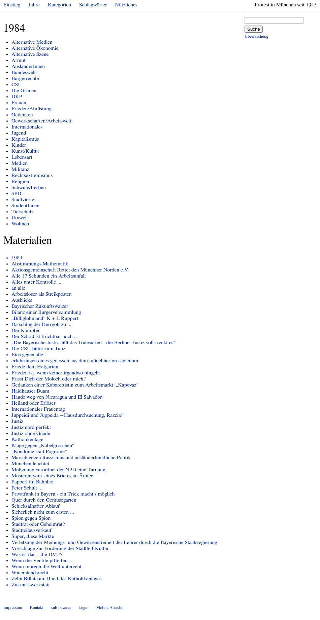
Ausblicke (21, 300)
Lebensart (21, 157)
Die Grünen (23, 90)
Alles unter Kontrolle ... (36, 282)
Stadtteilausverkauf (31, 530)
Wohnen (20, 223)
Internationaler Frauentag (38, 409)
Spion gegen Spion (31, 518)
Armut (18, 60)
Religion (20, 181)
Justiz (17, 421)
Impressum (12, 608)
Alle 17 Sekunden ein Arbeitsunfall (48, 276)
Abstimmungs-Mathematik (39, 263)
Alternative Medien (32, 42)
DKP (16, 96)
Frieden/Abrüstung (31, 108)
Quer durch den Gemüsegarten (43, 500)
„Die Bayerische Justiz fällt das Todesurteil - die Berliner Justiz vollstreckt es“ (93, 342)
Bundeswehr (24, 72)
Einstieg (12, 4)
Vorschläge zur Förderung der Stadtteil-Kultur (60, 548)
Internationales (26, 127)
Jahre (34, 4)
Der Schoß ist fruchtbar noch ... (44, 336)
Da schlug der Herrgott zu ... (41, 324)
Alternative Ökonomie (35, 48)
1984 (16, 257)
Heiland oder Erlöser (33, 403)
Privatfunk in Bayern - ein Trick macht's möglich (63, 494)
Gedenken (22, 114)
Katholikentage (27, 439)
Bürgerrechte (25, 78)
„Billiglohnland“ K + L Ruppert (44, 318)
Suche (253, 29)
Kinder (18, 145)
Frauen (18, 102)
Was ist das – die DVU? (36, 554)
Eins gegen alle (27, 354)
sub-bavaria (60, 608)
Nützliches (126, 4)
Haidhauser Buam (30, 391)
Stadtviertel (23, 199)
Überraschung (256, 36)
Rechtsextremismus (32, 175)
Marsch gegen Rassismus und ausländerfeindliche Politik (71, 457)
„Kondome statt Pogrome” (39, 451)
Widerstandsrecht (29, 572)
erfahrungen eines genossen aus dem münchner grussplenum (74, 360)
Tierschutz (22, 211)
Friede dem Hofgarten (34, 366)
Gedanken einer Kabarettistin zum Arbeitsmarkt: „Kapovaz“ (74, 385)
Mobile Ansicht (109, 608)
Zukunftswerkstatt (30, 584)
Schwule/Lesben (28, 187)
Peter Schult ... (26, 487)
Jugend (18, 133)
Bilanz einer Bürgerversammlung (46, 312)
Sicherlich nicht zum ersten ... (42, 512)
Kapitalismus (25, 139)
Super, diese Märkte (32, 536)
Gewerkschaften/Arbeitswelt (41, 120)
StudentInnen (25, 205)
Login (83, 608)
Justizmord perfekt (31, 427)
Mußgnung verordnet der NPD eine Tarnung (58, 469)
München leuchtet (30, 463)
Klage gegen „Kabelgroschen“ (42, 445)
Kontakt (36, 608)
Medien (19, 163)
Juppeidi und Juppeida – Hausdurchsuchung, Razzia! (67, 415)
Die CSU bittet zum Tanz (38, 348)
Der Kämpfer (25, 330)
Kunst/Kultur (25, 151)
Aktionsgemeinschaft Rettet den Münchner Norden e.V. (70, 269)
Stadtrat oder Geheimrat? (38, 524)
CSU (16, 84)
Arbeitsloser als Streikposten (41, 294)
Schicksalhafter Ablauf (35, 506)
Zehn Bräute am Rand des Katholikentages (56, 578)
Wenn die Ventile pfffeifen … (42, 560)
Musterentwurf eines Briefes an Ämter (52, 475)
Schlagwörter (93, 4)
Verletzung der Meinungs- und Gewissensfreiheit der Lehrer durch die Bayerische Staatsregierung (114, 542)
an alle (18, 288)
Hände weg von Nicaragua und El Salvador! (57, 397)
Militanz (20, 169)
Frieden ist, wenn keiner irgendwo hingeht (55, 372)
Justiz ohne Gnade (30, 433)
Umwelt (19, 217)
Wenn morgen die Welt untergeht (46, 566)
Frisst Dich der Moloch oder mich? (48, 378)
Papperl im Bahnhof (32, 481)
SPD (16, 193)
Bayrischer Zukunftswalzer (39, 306)
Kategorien (59, 4)
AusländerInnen (28, 66)
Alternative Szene (30, 54)
